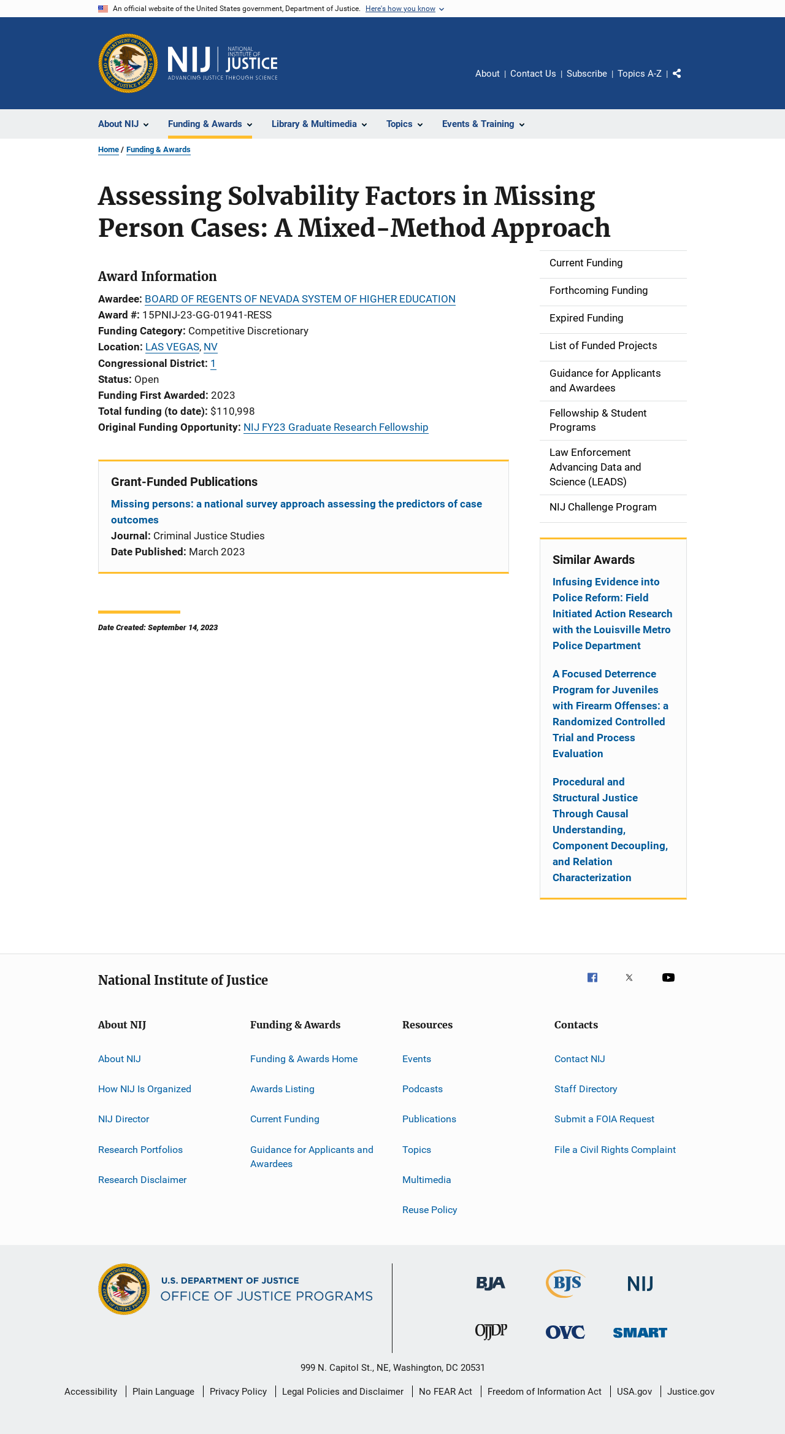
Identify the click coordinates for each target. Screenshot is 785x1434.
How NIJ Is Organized (144, 1089)
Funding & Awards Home (304, 1058)
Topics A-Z (640, 73)
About (487, 73)
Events (416, 1058)
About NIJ (119, 1058)
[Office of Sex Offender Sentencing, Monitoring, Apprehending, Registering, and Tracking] (640, 1339)
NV (211, 347)
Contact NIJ (579, 1058)
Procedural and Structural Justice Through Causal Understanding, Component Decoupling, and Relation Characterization (610, 830)
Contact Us (533, 73)
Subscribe (587, 73)
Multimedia (426, 1179)
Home (108, 149)
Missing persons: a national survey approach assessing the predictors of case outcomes (296, 512)
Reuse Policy (430, 1210)
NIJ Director (123, 1119)
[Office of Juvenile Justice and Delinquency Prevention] (491, 1342)
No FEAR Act (445, 1391)
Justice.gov (690, 1391)
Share (687, 82)
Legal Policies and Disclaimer (343, 1391)
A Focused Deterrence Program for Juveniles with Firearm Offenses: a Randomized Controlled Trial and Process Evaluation (610, 714)
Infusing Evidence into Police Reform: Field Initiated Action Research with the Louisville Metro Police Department (613, 614)
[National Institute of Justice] (640, 1293)
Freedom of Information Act (545, 1391)
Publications (429, 1119)
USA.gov (634, 1391)
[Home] (222, 63)
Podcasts (422, 1089)
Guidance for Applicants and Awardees (311, 1156)
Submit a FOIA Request (604, 1119)
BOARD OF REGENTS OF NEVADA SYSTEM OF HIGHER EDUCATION (300, 299)
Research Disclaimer (142, 1179)
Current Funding (285, 1119)
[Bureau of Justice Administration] (491, 1293)
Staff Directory (586, 1089)
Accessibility (90, 1391)
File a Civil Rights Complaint (615, 1149)
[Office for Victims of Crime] (565, 1341)
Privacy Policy (238, 1391)
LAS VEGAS (172, 347)
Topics (416, 1149)
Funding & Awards (158, 149)
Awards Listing (282, 1089)
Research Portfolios (140, 1149)
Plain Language (163, 1391)
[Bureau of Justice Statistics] (566, 1300)
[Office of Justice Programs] (128, 63)
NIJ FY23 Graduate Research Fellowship (336, 427)
